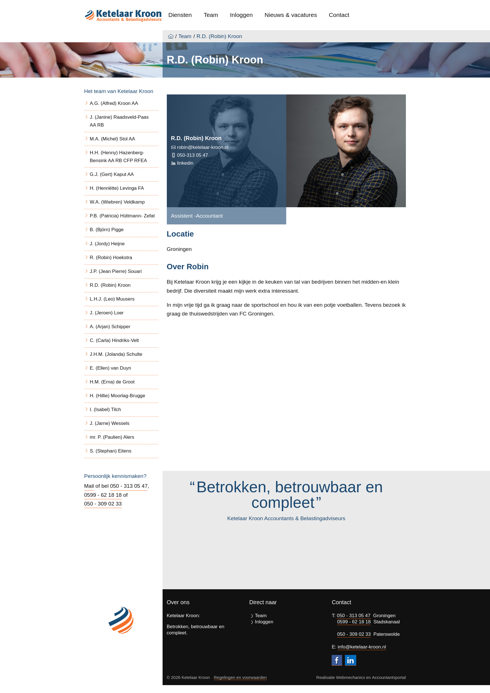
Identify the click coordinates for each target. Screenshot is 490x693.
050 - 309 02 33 (103, 504)
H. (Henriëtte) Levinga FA (117, 188)
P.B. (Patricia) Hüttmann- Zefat (122, 216)
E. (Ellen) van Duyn (110, 368)
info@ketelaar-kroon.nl (362, 647)
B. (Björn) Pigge (107, 229)
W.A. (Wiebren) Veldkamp (117, 202)
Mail (89, 486)
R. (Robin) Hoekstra (111, 257)
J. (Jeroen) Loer (107, 312)
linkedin (184, 163)
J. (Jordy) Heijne (107, 243)
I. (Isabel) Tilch (105, 409)
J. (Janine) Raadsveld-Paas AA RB (119, 121)
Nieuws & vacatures (290, 15)
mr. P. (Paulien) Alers (112, 437)
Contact (339, 15)
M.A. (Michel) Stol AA (112, 139)
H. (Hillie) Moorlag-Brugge (117, 395)
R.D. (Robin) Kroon (219, 36)
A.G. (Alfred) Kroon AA (114, 103)
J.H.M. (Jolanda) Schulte (116, 354)
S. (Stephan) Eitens (110, 451)
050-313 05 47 (192, 155)
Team (211, 15)
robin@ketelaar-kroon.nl (202, 147)
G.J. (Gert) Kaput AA (112, 174)
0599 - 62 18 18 (103, 495)
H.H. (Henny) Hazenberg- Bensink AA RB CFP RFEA (118, 156)
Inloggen (241, 15)
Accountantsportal (389, 677)
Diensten (180, 15)
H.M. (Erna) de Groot (112, 382)
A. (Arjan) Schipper (110, 326)
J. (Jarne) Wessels (109, 423)
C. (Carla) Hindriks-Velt (114, 340)
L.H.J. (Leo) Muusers (112, 299)
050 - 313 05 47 (129, 486)
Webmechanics (350, 677)
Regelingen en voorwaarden (240, 677)
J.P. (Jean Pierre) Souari (116, 271)
